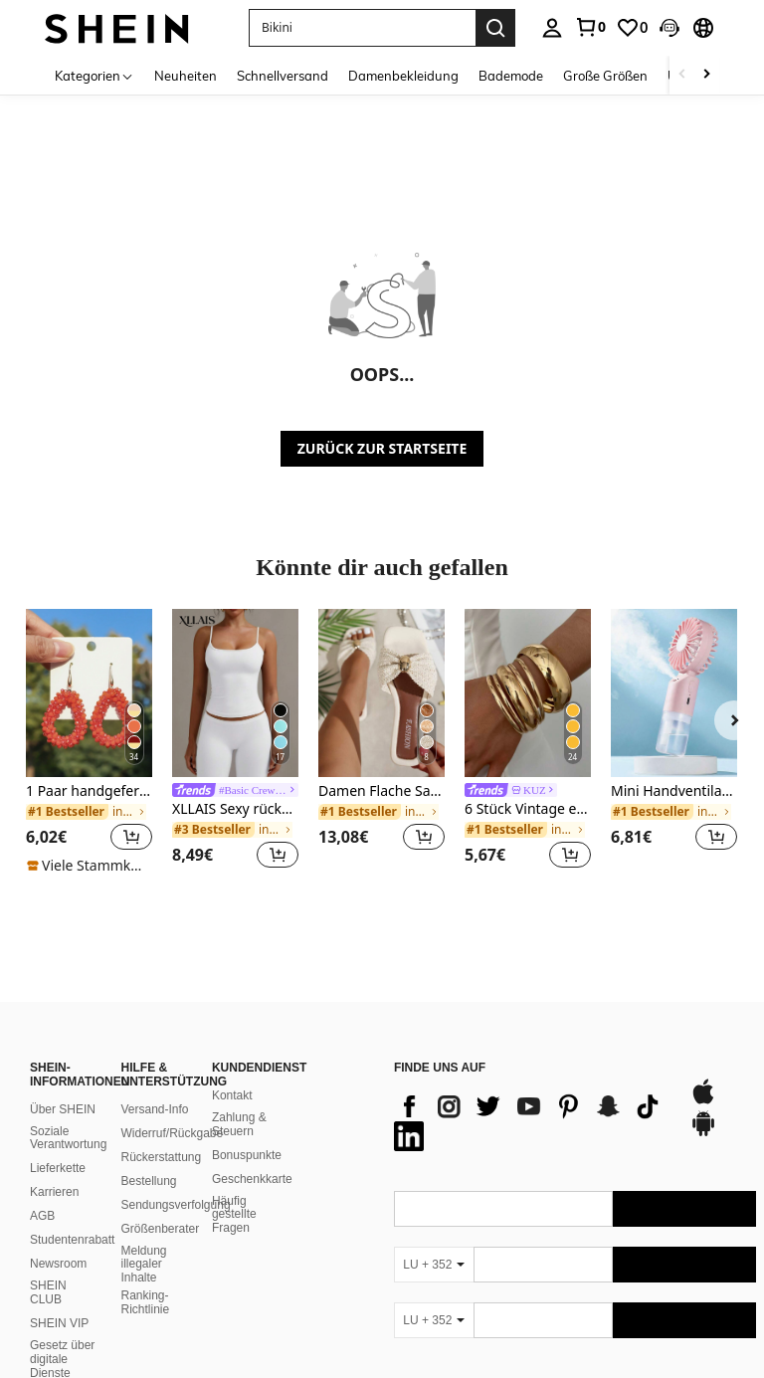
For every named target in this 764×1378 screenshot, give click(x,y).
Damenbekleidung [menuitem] (403, 76)
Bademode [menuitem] (510, 76)
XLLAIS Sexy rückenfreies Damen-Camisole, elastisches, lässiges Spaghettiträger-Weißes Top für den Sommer (235, 809)
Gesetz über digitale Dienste (62, 1335)
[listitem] (89, 742)
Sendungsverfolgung (175, 1181)
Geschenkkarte (252, 1155)
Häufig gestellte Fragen (234, 1191)
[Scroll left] (682, 75)
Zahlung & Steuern (239, 1100)
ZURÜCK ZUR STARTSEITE (382, 448)
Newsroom (58, 1240)
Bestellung (148, 1157)
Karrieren (54, 1168)
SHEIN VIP (59, 1299)
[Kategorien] (94, 75)
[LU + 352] (434, 1241)
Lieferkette (58, 1144)
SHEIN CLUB (48, 1268)
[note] (89, 866)
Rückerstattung (160, 1133)
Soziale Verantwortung (68, 1114)
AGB (42, 1192)
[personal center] (552, 28)
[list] (531, 1097)
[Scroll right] (706, 75)
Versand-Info (154, 1085)
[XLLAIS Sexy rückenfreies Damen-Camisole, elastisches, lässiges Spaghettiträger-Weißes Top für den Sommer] (235, 693)
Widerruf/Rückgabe (171, 1109)
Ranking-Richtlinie (144, 1278)
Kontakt (232, 1072)
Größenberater (159, 1205)
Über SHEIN (63, 1085)
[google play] (703, 1109)
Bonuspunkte (247, 1131)
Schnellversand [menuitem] (282, 76)
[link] (590, 27)
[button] (669, 28)
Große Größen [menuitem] (605, 76)
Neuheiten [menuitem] (185, 76)
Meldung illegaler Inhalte (143, 1241)
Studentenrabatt (72, 1216)
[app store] (703, 1077)
